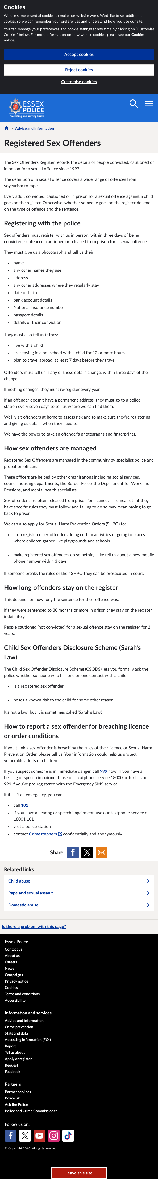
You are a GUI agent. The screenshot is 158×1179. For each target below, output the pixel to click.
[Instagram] (54, 1136)
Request (11, 1065)
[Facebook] (10, 1136)
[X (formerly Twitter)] (25, 1136)
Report (10, 1046)
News (9, 969)
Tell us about (15, 1053)
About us (12, 956)
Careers (11, 962)
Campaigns (14, 975)
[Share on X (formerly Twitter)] (87, 852)
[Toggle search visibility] (134, 104)
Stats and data (16, 1033)
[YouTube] (39, 1136)
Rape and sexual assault (79, 893)
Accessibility (15, 1000)
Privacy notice (16, 981)
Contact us (13, 949)
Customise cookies (79, 82)
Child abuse (79, 881)
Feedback (12, 1072)
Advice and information (34, 129)
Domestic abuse (79, 905)
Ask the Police (16, 1105)
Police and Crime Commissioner (31, 1111)
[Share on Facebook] (73, 852)
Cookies (11, 988)
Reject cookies (79, 70)
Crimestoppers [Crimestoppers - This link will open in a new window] (45, 834)
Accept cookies (79, 54)
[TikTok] (68, 1136)
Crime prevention (19, 1027)
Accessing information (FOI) (28, 1040)
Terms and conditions (22, 994)
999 (103, 771)
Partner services (18, 1092)
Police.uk (12, 1098)
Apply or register (18, 1059)
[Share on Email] (101, 852)
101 (24, 805)
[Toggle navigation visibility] (149, 104)
